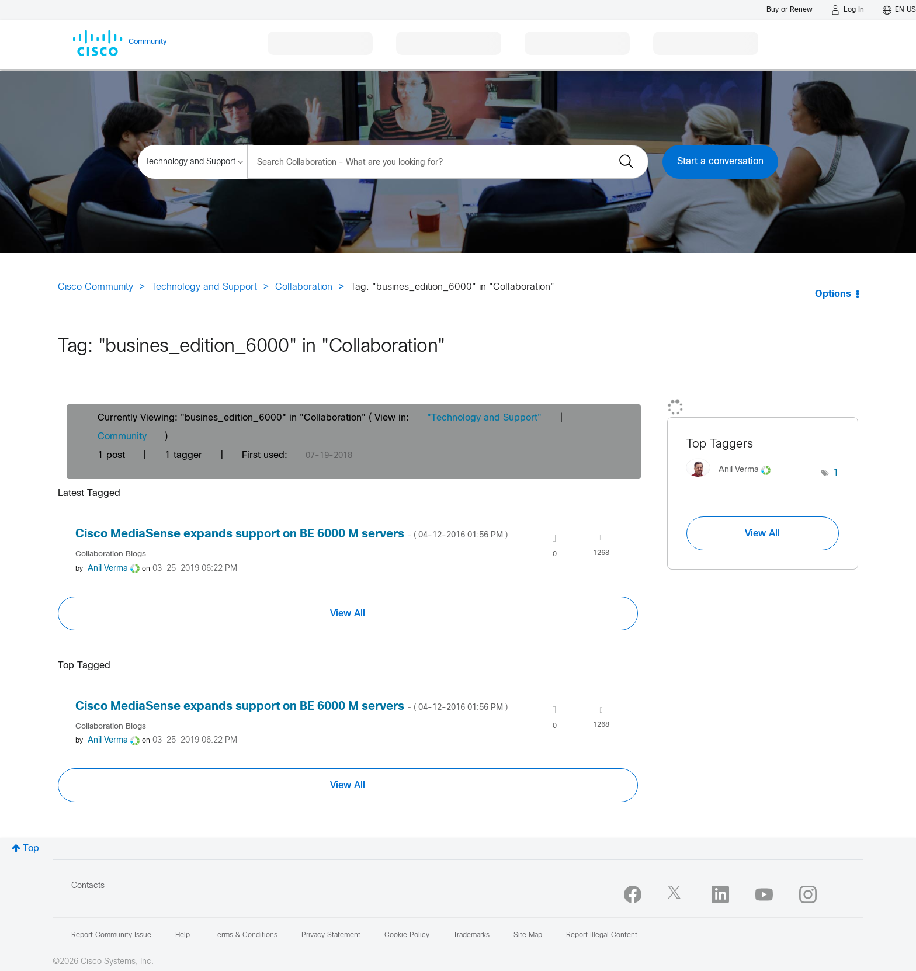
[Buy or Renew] (789, 10)
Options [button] (833, 294)
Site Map (527, 935)
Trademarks (471, 935)
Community (122, 436)
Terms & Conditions (245, 935)
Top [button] (31, 848)
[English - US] (899, 10)
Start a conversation (720, 161)
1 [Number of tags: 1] (836, 473)
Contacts (88, 886)
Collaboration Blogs (110, 554)
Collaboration (303, 287)
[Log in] (847, 10)
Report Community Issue (111, 935)
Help (182, 935)
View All (347, 613)
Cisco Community (95, 287)
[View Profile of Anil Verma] (108, 569)
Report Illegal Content (601, 935)
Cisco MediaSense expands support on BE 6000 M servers (291, 534)
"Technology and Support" (484, 418)
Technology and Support (204, 287)
